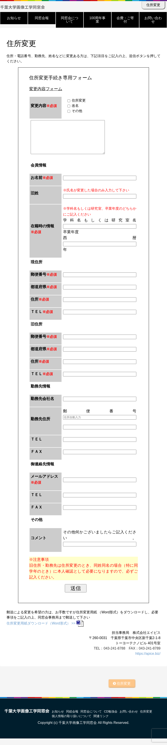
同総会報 (72, 718)
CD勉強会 (110, 718)
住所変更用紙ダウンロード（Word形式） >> (45, 630)
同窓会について (69, 19)
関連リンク (101, 722)
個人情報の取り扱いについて (71, 722)
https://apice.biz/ (147, 660)
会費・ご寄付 (125, 19)
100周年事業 (97, 19)
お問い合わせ (153, 19)
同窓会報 (42, 18)
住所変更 (153, 5)
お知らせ (14, 18)
